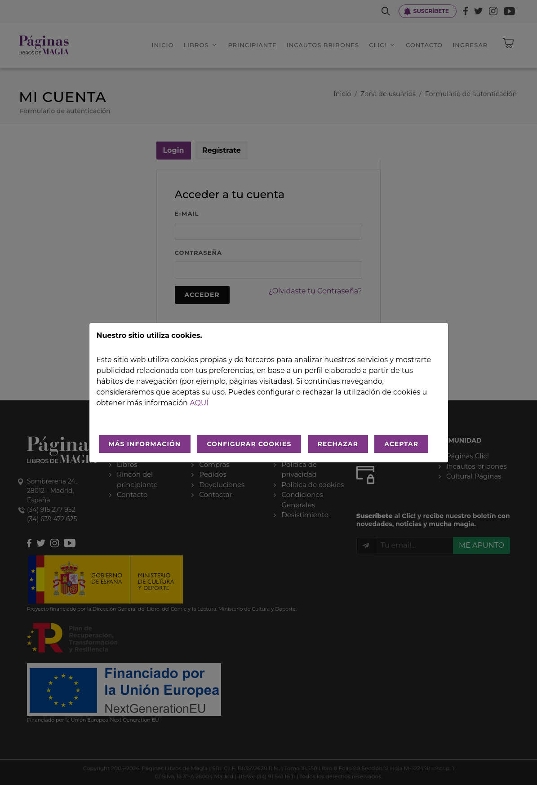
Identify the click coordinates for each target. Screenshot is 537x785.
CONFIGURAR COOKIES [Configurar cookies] (249, 444)
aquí (199, 403)
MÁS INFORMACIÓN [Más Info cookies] (145, 444)
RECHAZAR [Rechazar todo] (338, 444)
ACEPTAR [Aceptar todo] (401, 444)
